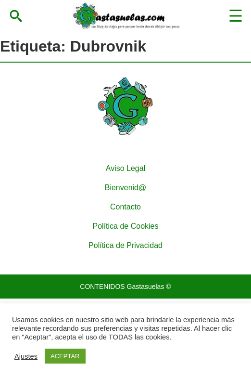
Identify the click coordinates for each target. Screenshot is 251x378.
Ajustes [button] (26, 356)
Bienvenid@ (126, 187)
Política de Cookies (126, 226)
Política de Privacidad (125, 245)
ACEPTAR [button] (64, 356)
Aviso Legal (125, 168)
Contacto (125, 207)
